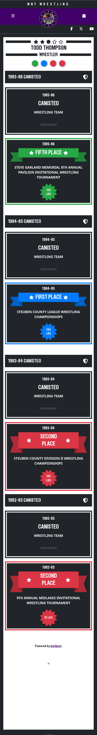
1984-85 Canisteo (24, 221)
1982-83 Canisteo (24, 500)
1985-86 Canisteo (24, 77)
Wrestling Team (48, 112)
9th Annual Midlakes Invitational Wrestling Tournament (48, 600)
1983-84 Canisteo (24, 361)
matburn (56, 646)
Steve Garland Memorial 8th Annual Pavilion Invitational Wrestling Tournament (48, 172)
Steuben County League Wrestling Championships (48, 314)
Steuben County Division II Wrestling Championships (48, 461)
